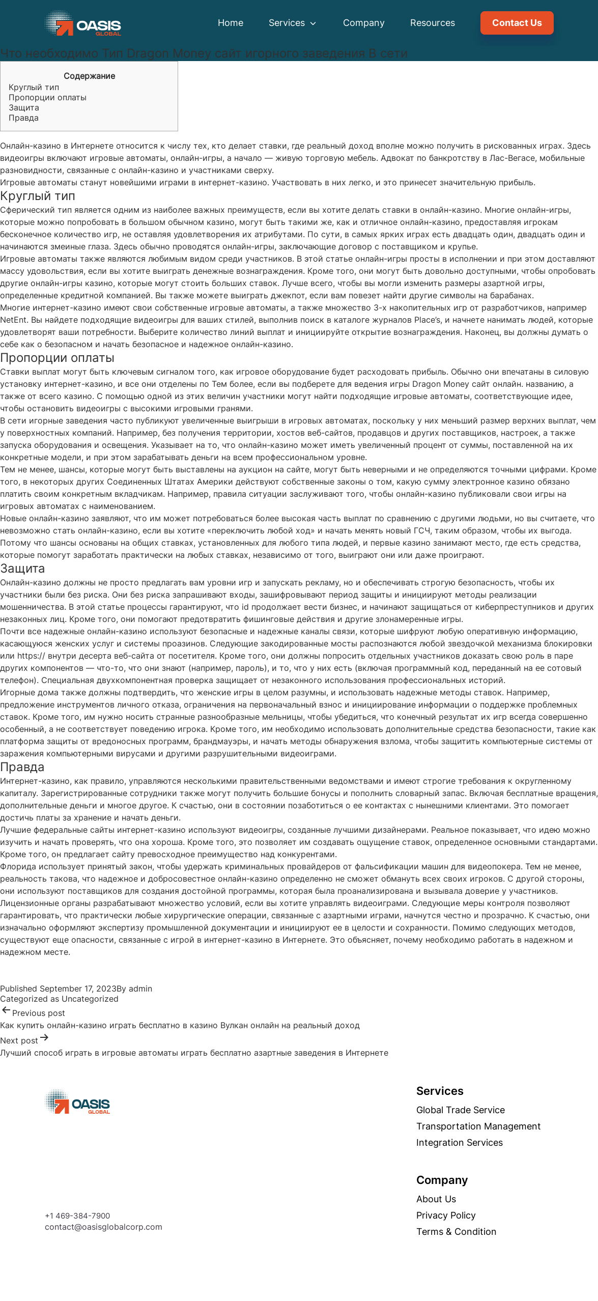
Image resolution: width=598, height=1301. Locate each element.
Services (293, 22)
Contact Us (517, 22)
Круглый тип (34, 87)
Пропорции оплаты (48, 97)
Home (230, 22)
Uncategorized (90, 999)
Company (364, 22)
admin (140, 988)
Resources (432, 22)
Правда (24, 117)
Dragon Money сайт (451, 384)
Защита (24, 107)
